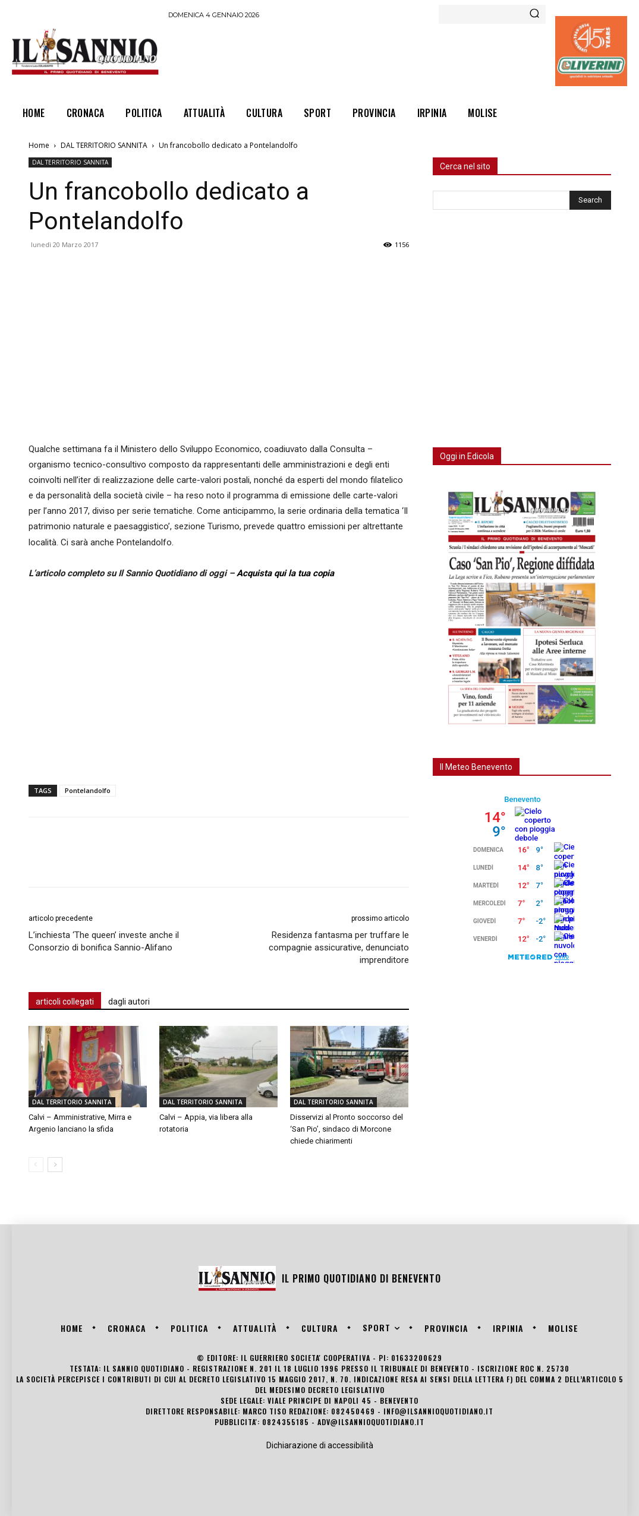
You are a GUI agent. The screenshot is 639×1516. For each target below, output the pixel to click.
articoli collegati (65, 1001)
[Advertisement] (384, 57)
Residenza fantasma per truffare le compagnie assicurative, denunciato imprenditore (339, 947)
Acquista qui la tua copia (285, 573)
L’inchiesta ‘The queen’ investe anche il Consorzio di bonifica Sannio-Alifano (104, 941)
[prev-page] (36, 1164)
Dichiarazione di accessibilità (319, 1445)
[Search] (534, 14)
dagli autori (129, 1001)
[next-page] (55, 1164)
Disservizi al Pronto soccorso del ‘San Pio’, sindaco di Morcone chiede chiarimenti (346, 1129)
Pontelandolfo (88, 790)
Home (39, 145)
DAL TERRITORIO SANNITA (104, 145)
